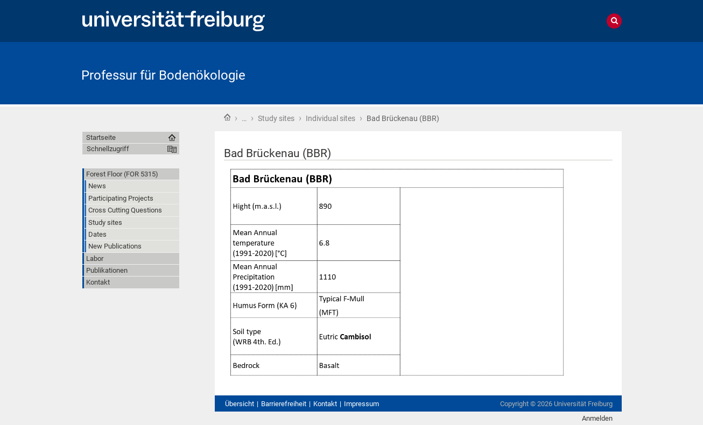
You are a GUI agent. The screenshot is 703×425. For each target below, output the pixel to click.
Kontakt (325, 404)
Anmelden (597, 418)
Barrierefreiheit (283, 404)
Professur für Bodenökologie (163, 75)
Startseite (227, 117)
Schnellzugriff (108, 149)
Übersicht (239, 404)
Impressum (361, 404)
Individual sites (330, 118)
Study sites (276, 118)
